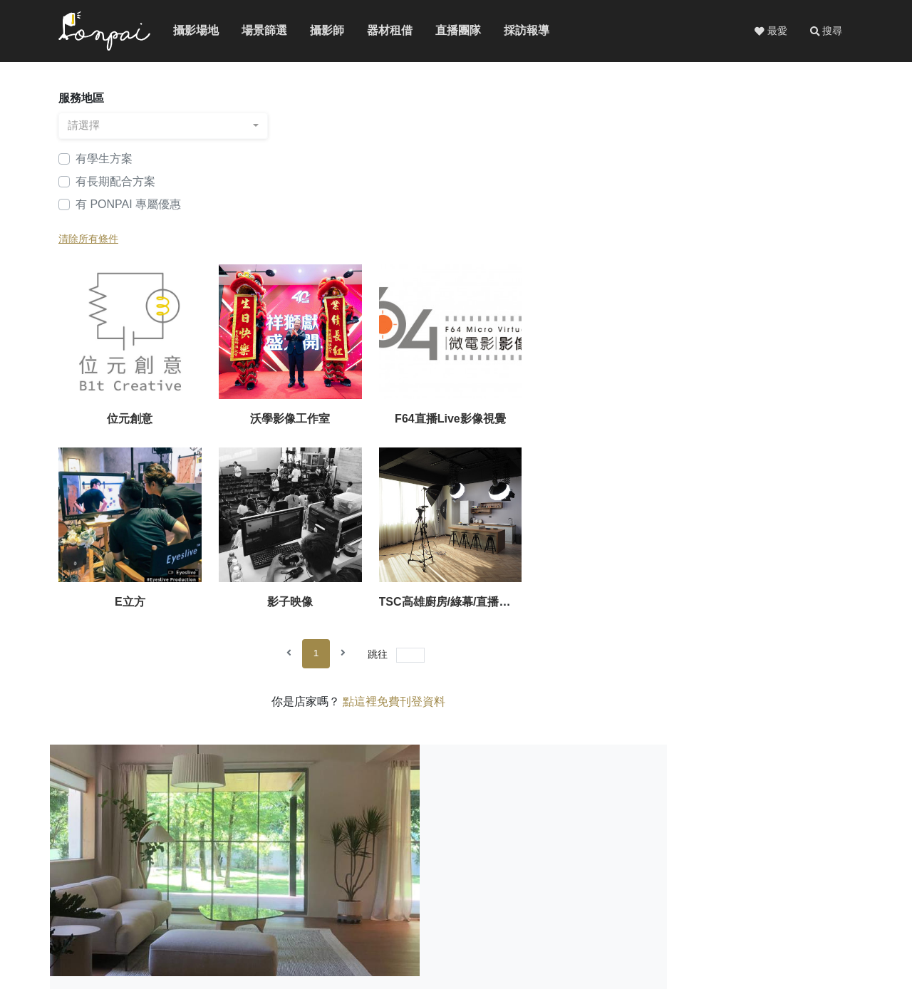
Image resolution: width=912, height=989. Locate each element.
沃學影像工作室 (482, 242)
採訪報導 (517, 31)
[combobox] (151, 127)
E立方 (786, 242)
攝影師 (320, 31)
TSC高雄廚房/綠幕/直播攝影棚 (491, 427)
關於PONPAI (644, 912)
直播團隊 (448, 31)
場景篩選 (255, 31)
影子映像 (329, 427)
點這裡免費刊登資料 (593, 528)
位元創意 (329, 242)
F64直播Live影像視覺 (634, 242)
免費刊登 (707, 912)
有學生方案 (104, 160)
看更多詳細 (735, 808)
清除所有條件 (88, 240)
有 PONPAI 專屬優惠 (128, 206)
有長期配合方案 (115, 183)
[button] (826, 31)
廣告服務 (761, 912)
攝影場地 (186, 31)
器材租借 (380, 31)
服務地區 (81, 99)
